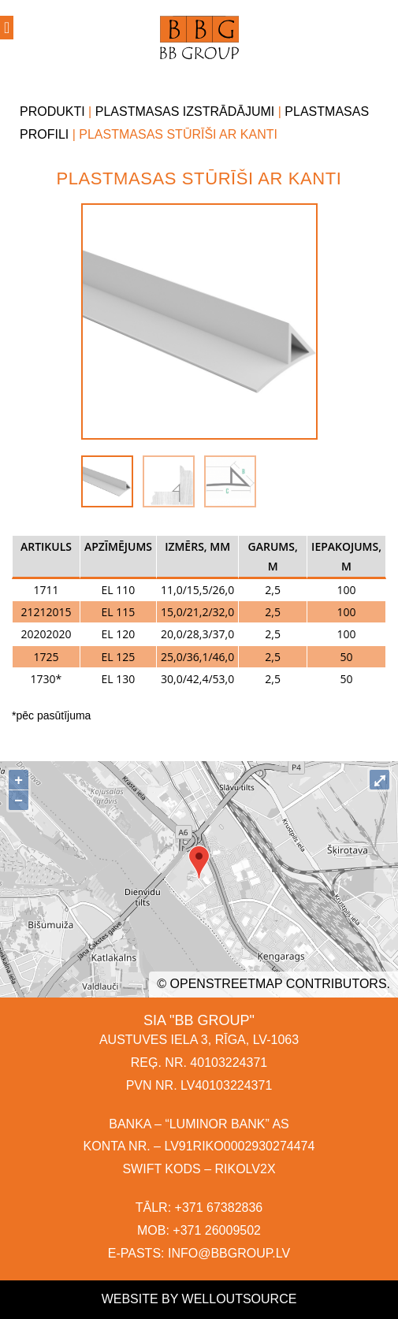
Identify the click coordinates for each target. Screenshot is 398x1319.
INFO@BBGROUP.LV (229, 1253)
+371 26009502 (217, 1230)
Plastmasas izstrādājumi (185, 111)
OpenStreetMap (226, 983)
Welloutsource (239, 1299)
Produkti (52, 111)
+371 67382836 (219, 1207)
